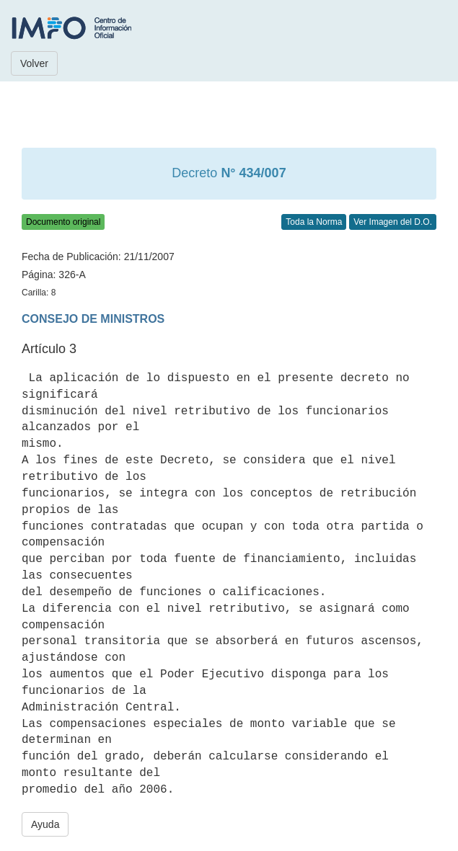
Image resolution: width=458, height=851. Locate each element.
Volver (34, 63)
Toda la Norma (314, 222)
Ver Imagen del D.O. (392, 222)
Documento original (63, 222)
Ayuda (45, 824)
